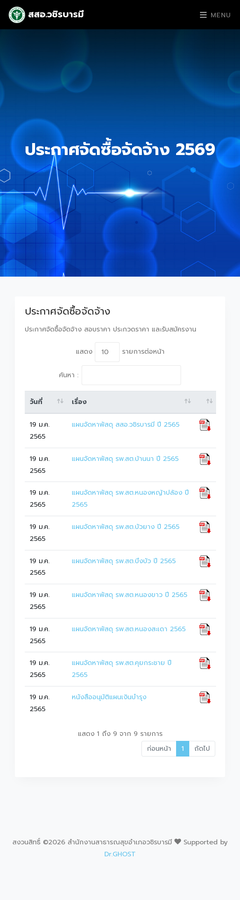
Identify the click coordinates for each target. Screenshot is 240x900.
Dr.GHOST (120, 854)
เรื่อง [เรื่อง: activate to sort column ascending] (79, 402)
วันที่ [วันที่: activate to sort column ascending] (36, 402)
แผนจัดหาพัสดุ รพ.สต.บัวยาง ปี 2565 (125, 527)
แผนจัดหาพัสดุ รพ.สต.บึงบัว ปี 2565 (124, 561)
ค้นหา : (120, 375)
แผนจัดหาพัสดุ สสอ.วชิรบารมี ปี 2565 (125, 425)
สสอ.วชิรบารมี (46, 15)
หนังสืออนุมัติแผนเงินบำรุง (109, 697)
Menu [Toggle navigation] (215, 15)
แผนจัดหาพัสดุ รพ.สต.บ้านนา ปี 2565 (125, 459)
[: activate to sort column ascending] (205, 402)
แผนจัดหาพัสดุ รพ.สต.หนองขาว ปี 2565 (129, 595)
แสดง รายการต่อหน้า (120, 352)
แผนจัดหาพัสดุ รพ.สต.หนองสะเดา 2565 (129, 629)
